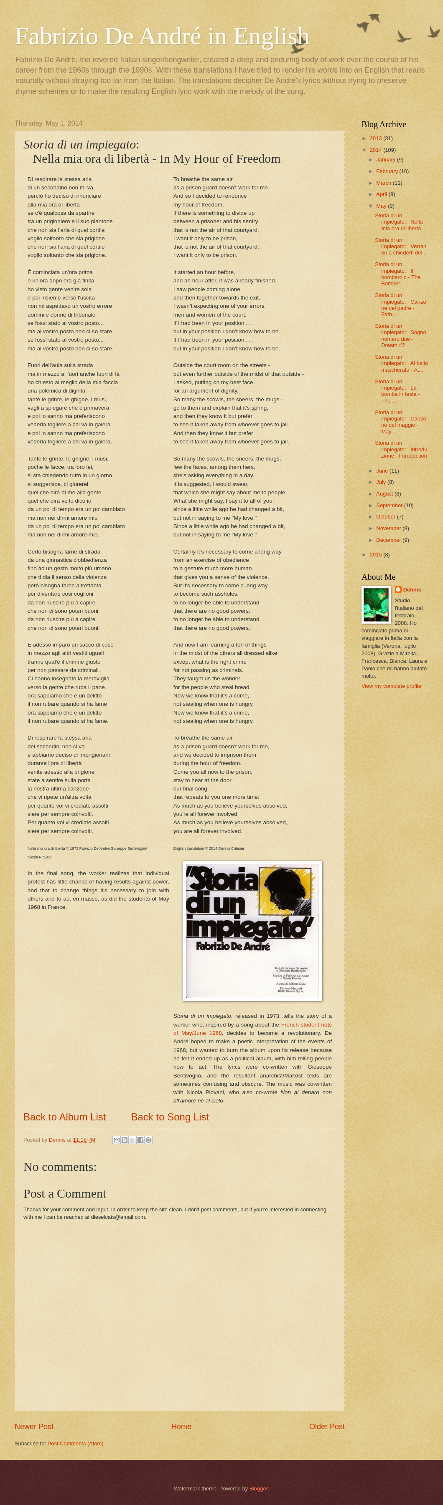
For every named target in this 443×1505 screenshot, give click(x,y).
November (389, 528)
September (390, 505)
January (386, 159)
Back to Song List (170, 1116)
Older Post (327, 1426)
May (382, 206)
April (382, 194)
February (387, 171)
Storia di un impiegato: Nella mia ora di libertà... (400, 222)
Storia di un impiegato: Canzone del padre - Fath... (400, 304)
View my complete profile (391, 686)
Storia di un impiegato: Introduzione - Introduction (401, 449)
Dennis (412, 589)
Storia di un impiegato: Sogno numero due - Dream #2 (400, 335)
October (386, 516)
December (389, 540)
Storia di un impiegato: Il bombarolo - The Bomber (397, 274)
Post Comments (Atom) (76, 1443)
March (384, 183)
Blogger (259, 1488)
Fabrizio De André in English (162, 36)
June (383, 471)
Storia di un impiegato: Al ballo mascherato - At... (401, 363)
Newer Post (34, 1426)
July (381, 482)
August (385, 494)
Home (181, 1426)
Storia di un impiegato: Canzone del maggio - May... (400, 422)
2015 (376, 554)
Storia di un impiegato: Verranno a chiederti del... (401, 246)
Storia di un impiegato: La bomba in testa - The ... (397, 391)
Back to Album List (64, 1116)
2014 (376, 150)
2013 (376, 138)
